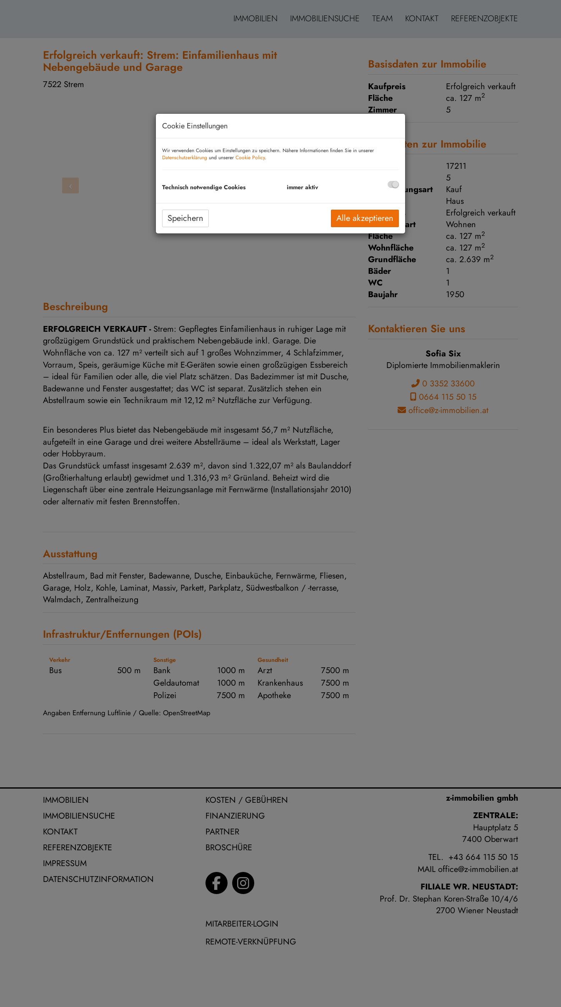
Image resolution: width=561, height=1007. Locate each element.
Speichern (185, 218)
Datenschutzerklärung (184, 157)
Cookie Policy (250, 157)
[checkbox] (393, 184)
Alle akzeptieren (364, 218)
